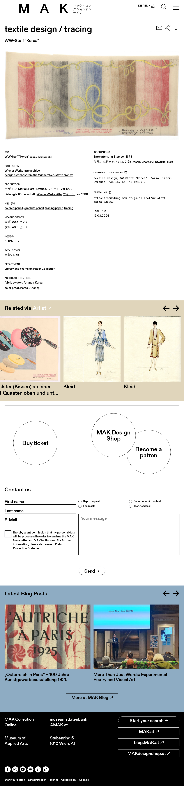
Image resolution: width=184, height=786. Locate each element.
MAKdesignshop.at (148, 753)
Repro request (91, 501)
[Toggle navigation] (176, 7)
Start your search (149, 720)
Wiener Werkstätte (49, 194)
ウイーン (53, 189)
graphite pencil (34, 208)
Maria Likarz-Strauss (32, 189)
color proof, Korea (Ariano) (22, 288)
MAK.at (149, 731)
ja (152, 5)
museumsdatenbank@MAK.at (68, 722)
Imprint (54, 780)
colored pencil (14, 208)
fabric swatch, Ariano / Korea (23, 282)
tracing (68, 208)
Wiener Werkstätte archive (22, 171)
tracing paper (54, 208)
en (146, 5)
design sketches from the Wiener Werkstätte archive (39, 175)
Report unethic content (147, 501)
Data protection (37, 780)
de (140, 5)
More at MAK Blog (92, 697)
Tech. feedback (142, 506)
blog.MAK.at (149, 742)
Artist (39, 308)
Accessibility (68, 780)
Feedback (89, 506)
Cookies (84, 780)
